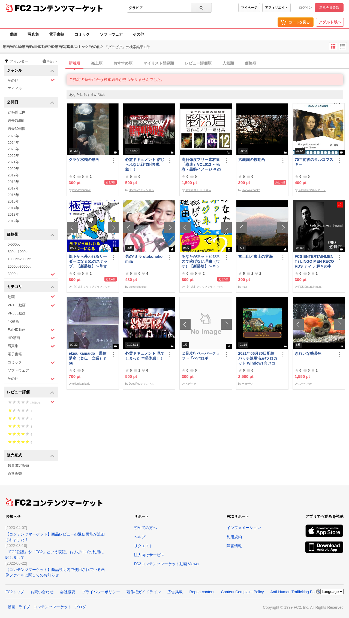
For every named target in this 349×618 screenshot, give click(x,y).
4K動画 (13, 321)
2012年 (13, 221)
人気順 (228, 63)
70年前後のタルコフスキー (314, 162)
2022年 (13, 156)
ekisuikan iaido (81, 383)
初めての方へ (145, 527)
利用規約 (234, 537)
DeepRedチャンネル (141, 190)
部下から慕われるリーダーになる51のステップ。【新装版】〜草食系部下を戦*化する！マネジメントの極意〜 (88, 261)
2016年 (13, 195)
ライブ (24, 607)
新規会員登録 (329, 8)
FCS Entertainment (309, 286)
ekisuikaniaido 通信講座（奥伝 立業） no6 (87, 358)
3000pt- (31, 274)
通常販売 (15, 474)
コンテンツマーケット (67, 8)
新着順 (74, 63)
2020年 (13, 169)
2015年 (13, 201)
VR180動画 (31, 305)
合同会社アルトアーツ (312, 190)
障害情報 (234, 546)
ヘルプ (139, 537)
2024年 (13, 142)
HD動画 (31, 338)
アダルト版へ (329, 22)
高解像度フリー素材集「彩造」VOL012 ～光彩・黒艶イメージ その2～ (201, 164)
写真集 (33, 34)
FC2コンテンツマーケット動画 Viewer (167, 564)
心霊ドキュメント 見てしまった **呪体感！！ (144, 355)
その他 (138, 34)
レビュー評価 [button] (31, 392)
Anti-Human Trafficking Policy (295, 592)
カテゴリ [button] (31, 287)
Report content (201, 592)
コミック (82, 34)
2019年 (13, 175)
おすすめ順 (123, 63)
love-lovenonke (81, 190)
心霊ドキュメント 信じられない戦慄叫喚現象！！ (144, 164)
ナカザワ (247, 383)
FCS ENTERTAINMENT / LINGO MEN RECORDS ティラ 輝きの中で (314, 261)
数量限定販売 (18, 465)
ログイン (305, 8)
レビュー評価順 (198, 63)
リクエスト (143, 546)
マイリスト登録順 (158, 63)
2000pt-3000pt (19, 266)
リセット (50, 61)
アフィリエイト (276, 8)
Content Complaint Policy (242, 592)
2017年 (13, 188)
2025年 (13, 136)
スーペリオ (305, 383)
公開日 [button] (31, 102)
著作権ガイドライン (144, 592)
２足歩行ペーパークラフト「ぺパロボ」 (201, 355)
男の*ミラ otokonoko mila (144, 259)
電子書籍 (56, 34)
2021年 (13, 162)
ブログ (80, 607)
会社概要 (67, 592)
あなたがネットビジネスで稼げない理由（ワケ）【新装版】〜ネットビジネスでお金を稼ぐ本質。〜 (201, 261)
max (244, 286)
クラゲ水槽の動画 (84, 159)
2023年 (13, 149)
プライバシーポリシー (101, 592)
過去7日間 (16, 120)
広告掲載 (175, 592)
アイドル (15, 89)
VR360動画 (17, 313)
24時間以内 (17, 112)
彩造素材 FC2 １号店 (198, 190)
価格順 (250, 63)
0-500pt (14, 244)
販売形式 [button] (31, 455)
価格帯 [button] (31, 234)
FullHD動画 (31, 330)
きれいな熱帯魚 (308, 353)
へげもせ (190, 383)
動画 (13, 34)
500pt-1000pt (18, 252)
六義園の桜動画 (251, 159)
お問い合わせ (42, 592)
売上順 (97, 63)
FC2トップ (14, 592)
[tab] (208, 63)
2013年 (13, 214)
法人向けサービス (149, 555)
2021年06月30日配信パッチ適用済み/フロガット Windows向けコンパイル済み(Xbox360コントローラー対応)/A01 (258, 358)
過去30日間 (17, 129)
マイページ (249, 8)
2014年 (13, 208)
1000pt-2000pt (19, 259)
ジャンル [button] (31, 70)
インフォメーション (244, 527)
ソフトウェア (111, 34)
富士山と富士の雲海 (255, 256)
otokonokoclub (138, 286)
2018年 (13, 182)
